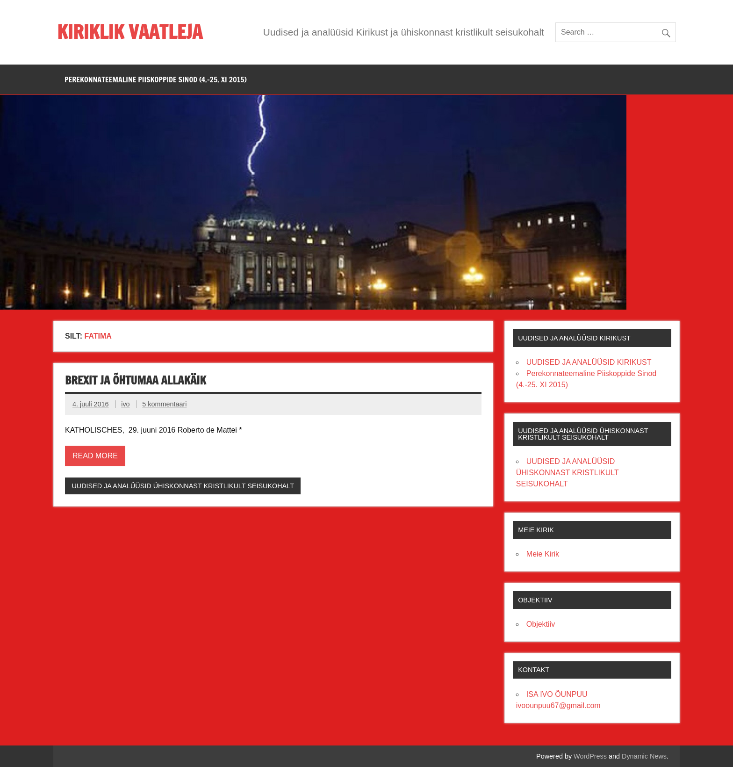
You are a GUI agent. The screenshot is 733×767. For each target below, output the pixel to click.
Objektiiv (540, 624)
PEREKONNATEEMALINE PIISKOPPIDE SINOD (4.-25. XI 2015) (156, 79)
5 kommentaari (164, 404)
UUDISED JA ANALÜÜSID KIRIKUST (589, 362)
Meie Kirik (542, 554)
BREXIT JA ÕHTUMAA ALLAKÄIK (135, 380)
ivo (125, 404)
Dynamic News (644, 756)
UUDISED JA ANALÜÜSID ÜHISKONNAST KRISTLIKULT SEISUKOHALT (183, 486)
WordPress (590, 756)
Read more (95, 456)
